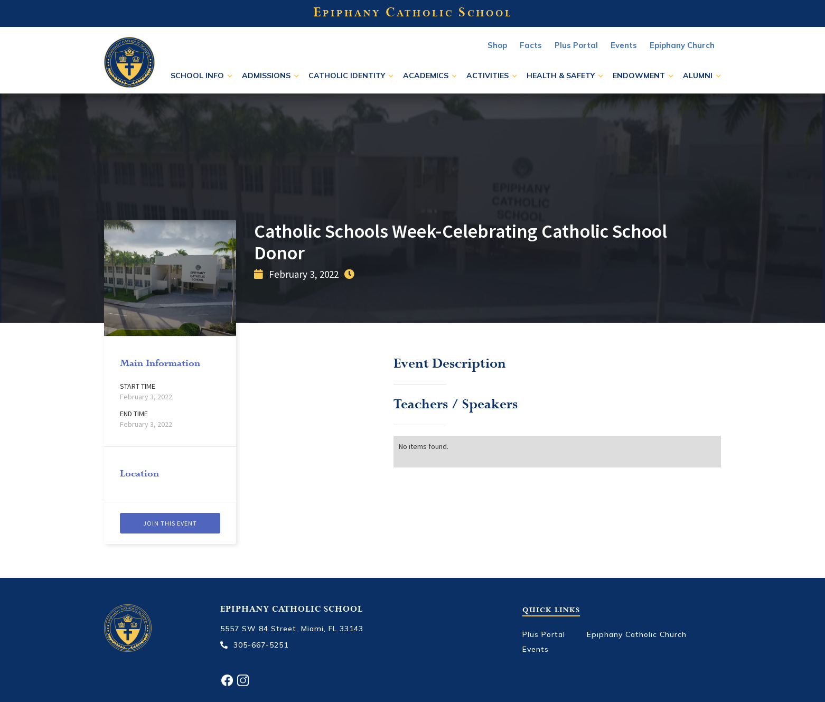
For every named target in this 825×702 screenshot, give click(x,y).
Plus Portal (576, 45)
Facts (531, 45)
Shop (497, 45)
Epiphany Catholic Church (637, 634)
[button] (201, 75)
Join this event (170, 523)
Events (535, 649)
